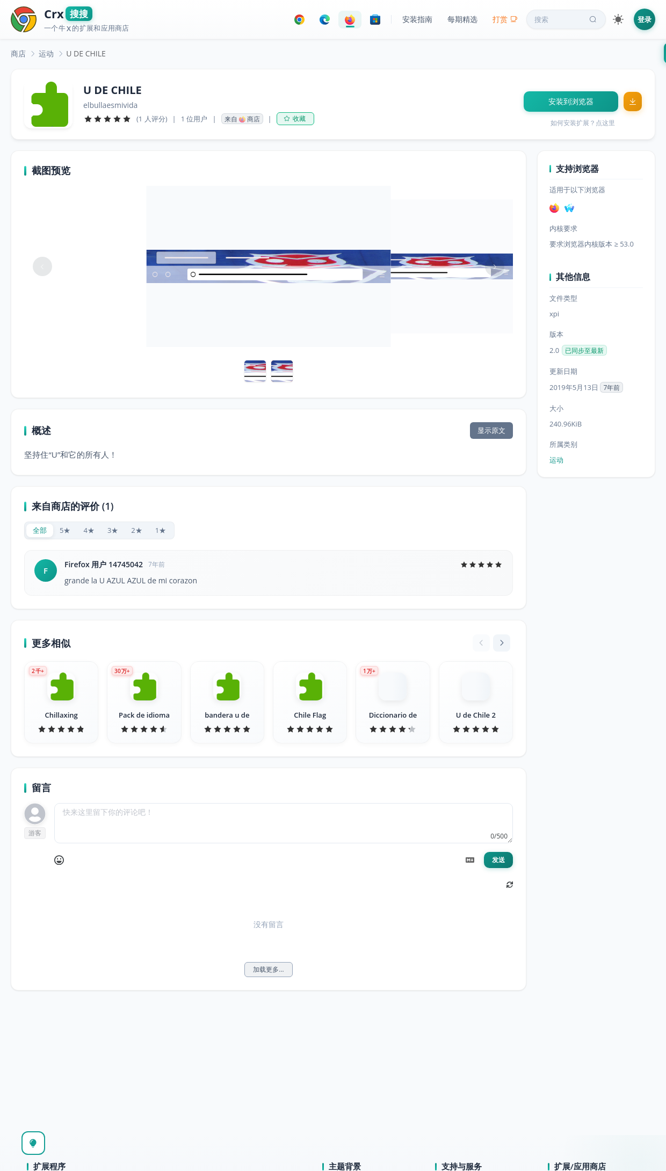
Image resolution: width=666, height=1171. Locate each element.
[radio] (39, 530)
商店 (18, 53)
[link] (18, 53)
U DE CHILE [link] (86, 53)
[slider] (107, 118)
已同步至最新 (584, 350)
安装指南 (417, 19)
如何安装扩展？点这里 (583, 122)
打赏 (505, 19)
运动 (46, 53)
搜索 (566, 19)
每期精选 (462, 19)
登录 (644, 19)
